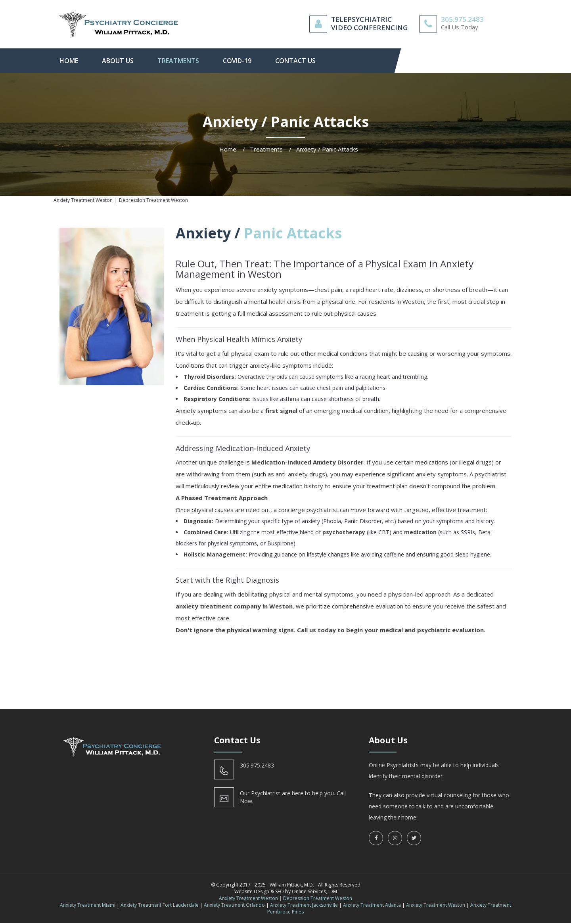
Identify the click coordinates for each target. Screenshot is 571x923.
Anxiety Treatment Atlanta (372, 905)
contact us (295, 60)
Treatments (178, 60)
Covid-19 (237, 60)
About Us (118, 60)
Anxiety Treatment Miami (87, 905)
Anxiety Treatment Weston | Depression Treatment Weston (285, 898)
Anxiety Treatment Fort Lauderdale (160, 905)
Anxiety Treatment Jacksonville (304, 905)
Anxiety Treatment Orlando (234, 905)
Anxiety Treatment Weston (435, 905)
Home (68, 60)
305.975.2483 (462, 19)
